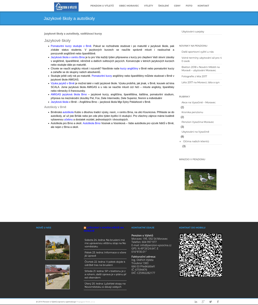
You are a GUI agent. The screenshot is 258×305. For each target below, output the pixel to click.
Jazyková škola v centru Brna (68, 57)
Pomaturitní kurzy (102, 75)
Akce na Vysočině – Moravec (199, 102)
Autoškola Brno (92, 123)
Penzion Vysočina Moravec (198, 121)
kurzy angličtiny (129, 68)
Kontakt (203, 5)
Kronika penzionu (192, 112)
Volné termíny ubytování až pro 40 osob (202, 59)
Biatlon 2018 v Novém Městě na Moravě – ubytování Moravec (201, 68)
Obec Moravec (129, 5)
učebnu (68, 119)
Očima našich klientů (196, 141)
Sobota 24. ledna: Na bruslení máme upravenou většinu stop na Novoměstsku (105, 243)
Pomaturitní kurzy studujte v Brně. (71, 46)
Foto (189, 5)
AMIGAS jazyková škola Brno (69, 94)
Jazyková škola (60, 102)
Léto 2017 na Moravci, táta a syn (201, 82)
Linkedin (196, 301)
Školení (163, 5)
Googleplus (203, 301)
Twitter (210, 301)
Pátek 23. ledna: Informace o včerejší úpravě (105, 254)
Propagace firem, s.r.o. (85, 301)
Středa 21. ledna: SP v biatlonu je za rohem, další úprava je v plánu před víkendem (105, 274)
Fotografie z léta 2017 (194, 76)
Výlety (148, 5)
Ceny (177, 5)
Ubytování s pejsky (193, 31)
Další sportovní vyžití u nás (198, 51)
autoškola (68, 112)
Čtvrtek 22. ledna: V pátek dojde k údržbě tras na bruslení (105, 263)
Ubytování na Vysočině (195, 131)
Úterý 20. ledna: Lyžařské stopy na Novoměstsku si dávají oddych (105, 285)
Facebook (218, 301)
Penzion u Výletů (102, 5)
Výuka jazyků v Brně (62, 83)
